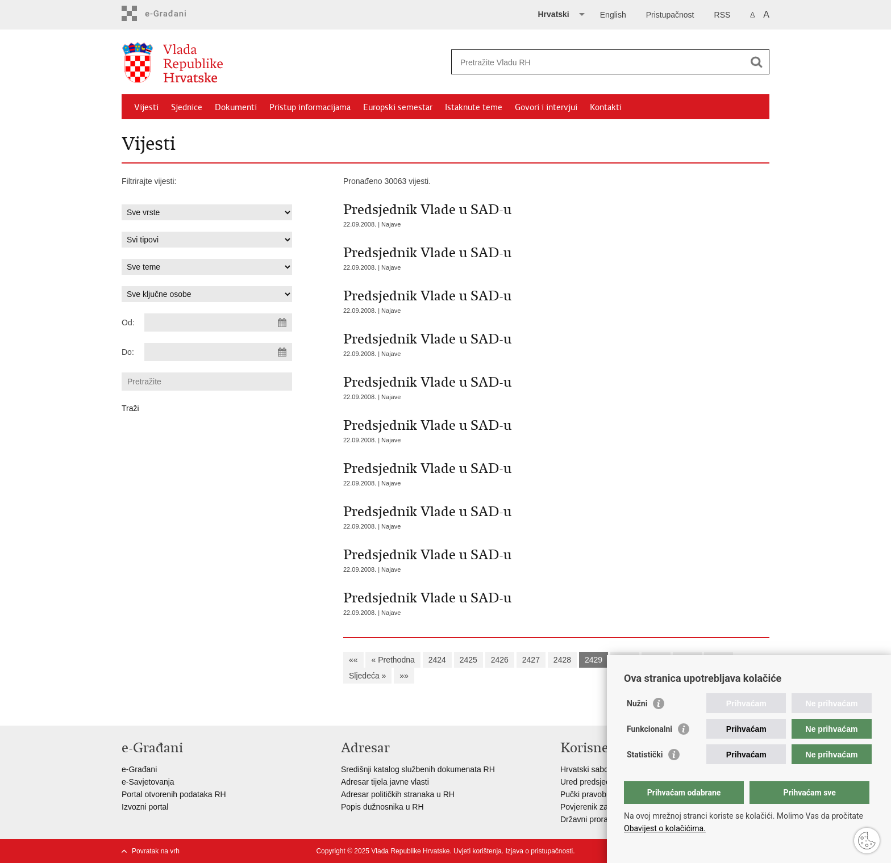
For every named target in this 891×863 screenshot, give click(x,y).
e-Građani (139, 769)
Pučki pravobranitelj (595, 794)
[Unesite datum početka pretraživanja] (218, 322)
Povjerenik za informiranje (606, 806)
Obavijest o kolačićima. (665, 828)
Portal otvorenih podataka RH (174, 794)
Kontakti (606, 107)
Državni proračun (590, 819)
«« (353, 659)
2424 (437, 659)
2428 (562, 659)
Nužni (637, 703)
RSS (722, 14)
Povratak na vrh (156, 851)
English (613, 14)
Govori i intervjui (546, 107)
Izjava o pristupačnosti (539, 851)
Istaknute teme (473, 107)
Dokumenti (236, 107)
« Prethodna (392, 659)
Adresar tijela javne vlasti (385, 781)
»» (404, 675)
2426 (500, 659)
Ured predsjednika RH (599, 781)
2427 (531, 659)
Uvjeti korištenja (477, 851)
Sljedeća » (367, 675)
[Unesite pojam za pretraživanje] (598, 62)
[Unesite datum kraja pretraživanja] (218, 352)
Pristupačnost (670, 14)
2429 (593, 659)
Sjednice (186, 107)
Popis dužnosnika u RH (382, 806)
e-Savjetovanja (148, 781)
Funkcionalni (649, 729)
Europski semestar (397, 107)
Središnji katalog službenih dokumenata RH (418, 769)
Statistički (645, 754)
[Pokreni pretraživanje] (756, 62)
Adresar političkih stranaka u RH (398, 794)
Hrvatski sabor (585, 769)
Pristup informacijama (310, 107)
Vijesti (146, 107)
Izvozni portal (145, 806)
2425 (468, 659)
